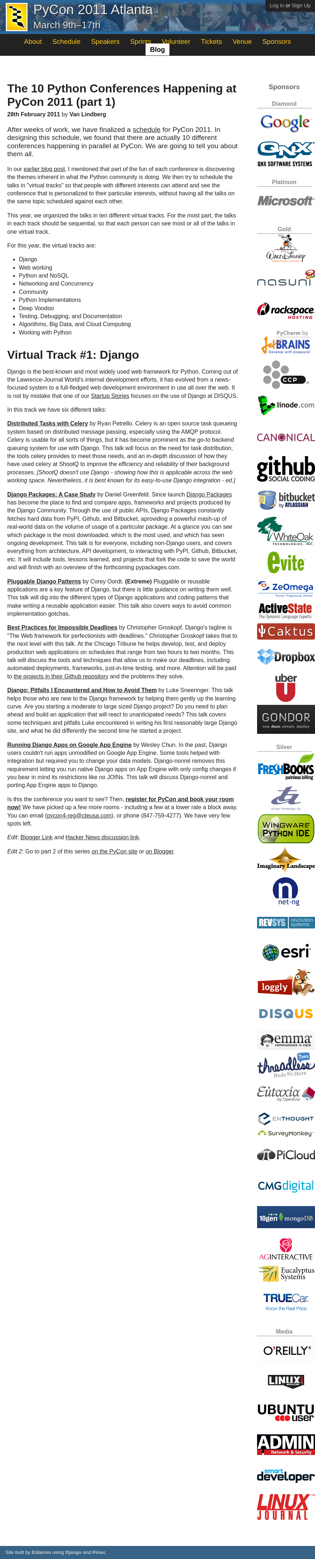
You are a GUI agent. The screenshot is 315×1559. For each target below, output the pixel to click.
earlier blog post (44, 169)
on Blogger (159, 851)
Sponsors (276, 41)
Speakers (105, 41)
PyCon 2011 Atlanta (93, 9)
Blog (157, 49)
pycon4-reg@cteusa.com (79, 815)
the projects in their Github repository (61, 676)
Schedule (66, 41)
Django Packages (209, 494)
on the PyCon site (114, 851)
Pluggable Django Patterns (44, 581)
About (33, 41)
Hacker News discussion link (102, 837)
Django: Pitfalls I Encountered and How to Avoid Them (82, 690)
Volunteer (176, 41)
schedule (147, 129)
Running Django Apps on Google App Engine (69, 745)
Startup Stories (110, 396)
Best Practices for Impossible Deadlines (62, 627)
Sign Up (301, 5)
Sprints (140, 41)
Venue (242, 41)
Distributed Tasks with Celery (47, 423)
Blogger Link (36, 837)
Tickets (211, 41)
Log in (277, 5)
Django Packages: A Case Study (51, 494)
